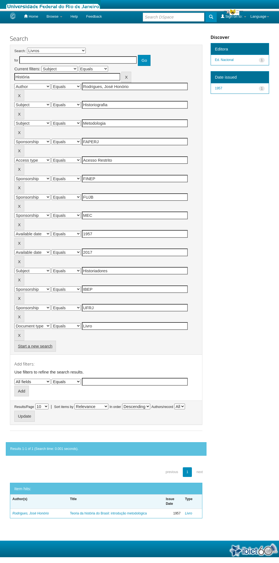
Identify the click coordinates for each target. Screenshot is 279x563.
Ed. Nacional (224, 60)
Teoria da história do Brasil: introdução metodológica (108, 513)
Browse (54, 16)
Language (259, 16)
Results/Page (24, 407)
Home (31, 16)
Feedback (94, 16)
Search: (20, 51)
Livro (188, 513)
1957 (218, 88)
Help (74, 16)
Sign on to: (233, 16)
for (16, 60)
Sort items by (63, 407)
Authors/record (162, 407)
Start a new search (35, 346)
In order (115, 407)
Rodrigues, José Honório (30, 513)
